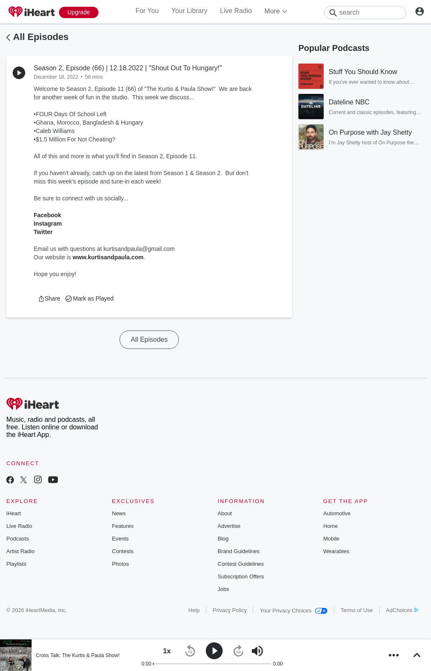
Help (194, 610)
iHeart (13, 513)
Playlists (16, 564)
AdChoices (402, 610)
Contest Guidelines (241, 564)
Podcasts (17, 538)
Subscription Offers (241, 576)
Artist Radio (20, 551)
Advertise (229, 526)
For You (147, 10)
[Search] (365, 12)
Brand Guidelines (239, 551)
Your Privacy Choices (293, 610)
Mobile (331, 538)
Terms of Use (357, 610)
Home (330, 526)
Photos (120, 564)
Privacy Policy (230, 610)
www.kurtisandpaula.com (108, 257)
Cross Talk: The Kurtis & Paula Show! (78, 655)
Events (120, 538)
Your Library (189, 10)
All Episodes (41, 37)
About (225, 513)
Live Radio (236, 10)
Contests (122, 551)
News (119, 513)
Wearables (336, 551)
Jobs (223, 589)
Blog (223, 538)
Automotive (337, 513)
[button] (49, 298)
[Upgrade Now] (78, 12)
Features (122, 526)
